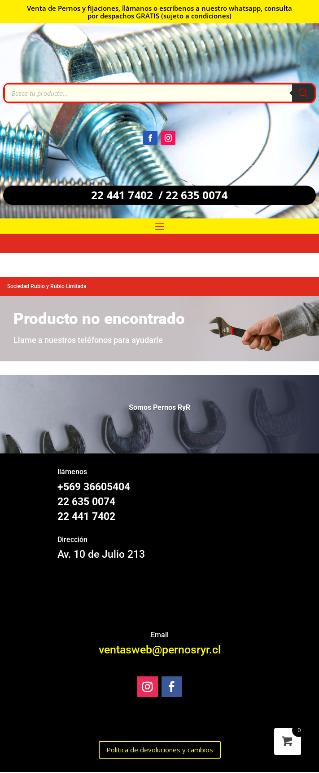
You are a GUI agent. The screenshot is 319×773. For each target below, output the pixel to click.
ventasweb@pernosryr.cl (160, 649)
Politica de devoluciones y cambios (159, 749)
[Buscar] (303, 93)
